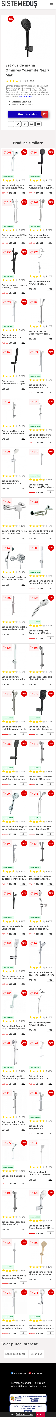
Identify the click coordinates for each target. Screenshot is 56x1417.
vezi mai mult (26, 96)
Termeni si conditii (21, 1382)
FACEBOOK (18, 1373)
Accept (40, 1414)
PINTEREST (36, 1373)
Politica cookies (37, 1386)
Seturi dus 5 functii (15, 1353)
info (23, 192)
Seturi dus (36, 1353)
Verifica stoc (33, 114)
